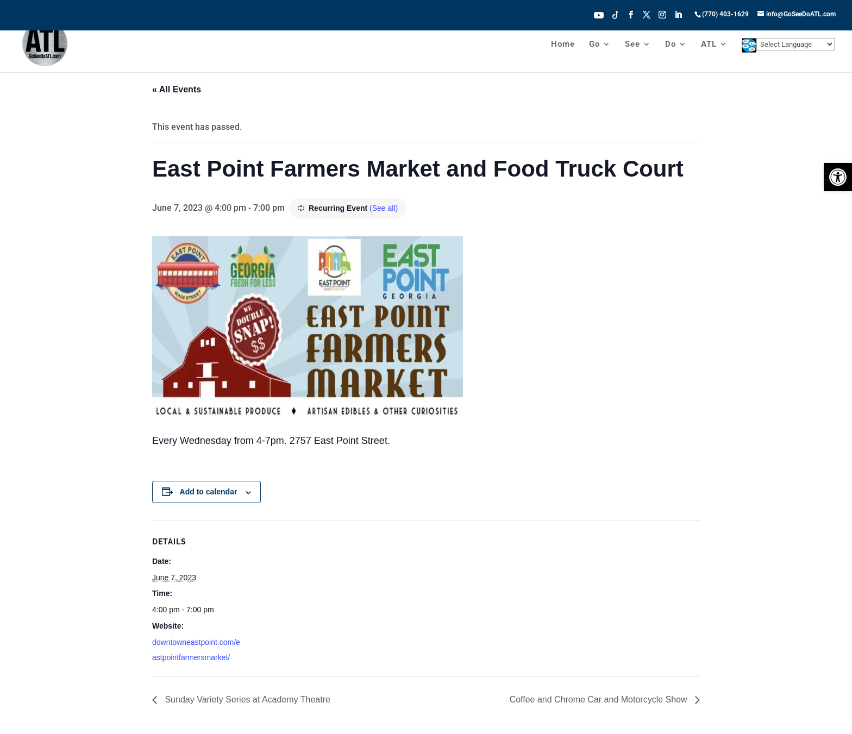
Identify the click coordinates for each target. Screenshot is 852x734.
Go (594, 44)
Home (563, 44)
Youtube (599, 14)
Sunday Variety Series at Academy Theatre (246, 699)
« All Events (176, 89)
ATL (709, 44)
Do (670, 44)
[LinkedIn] (678, 18)
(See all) (383, 208)
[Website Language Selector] (795, 44)
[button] (838, 177)
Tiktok (616, 14)
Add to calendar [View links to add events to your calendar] (208, 491)
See (632, 44)
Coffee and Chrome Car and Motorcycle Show (600, 699)
